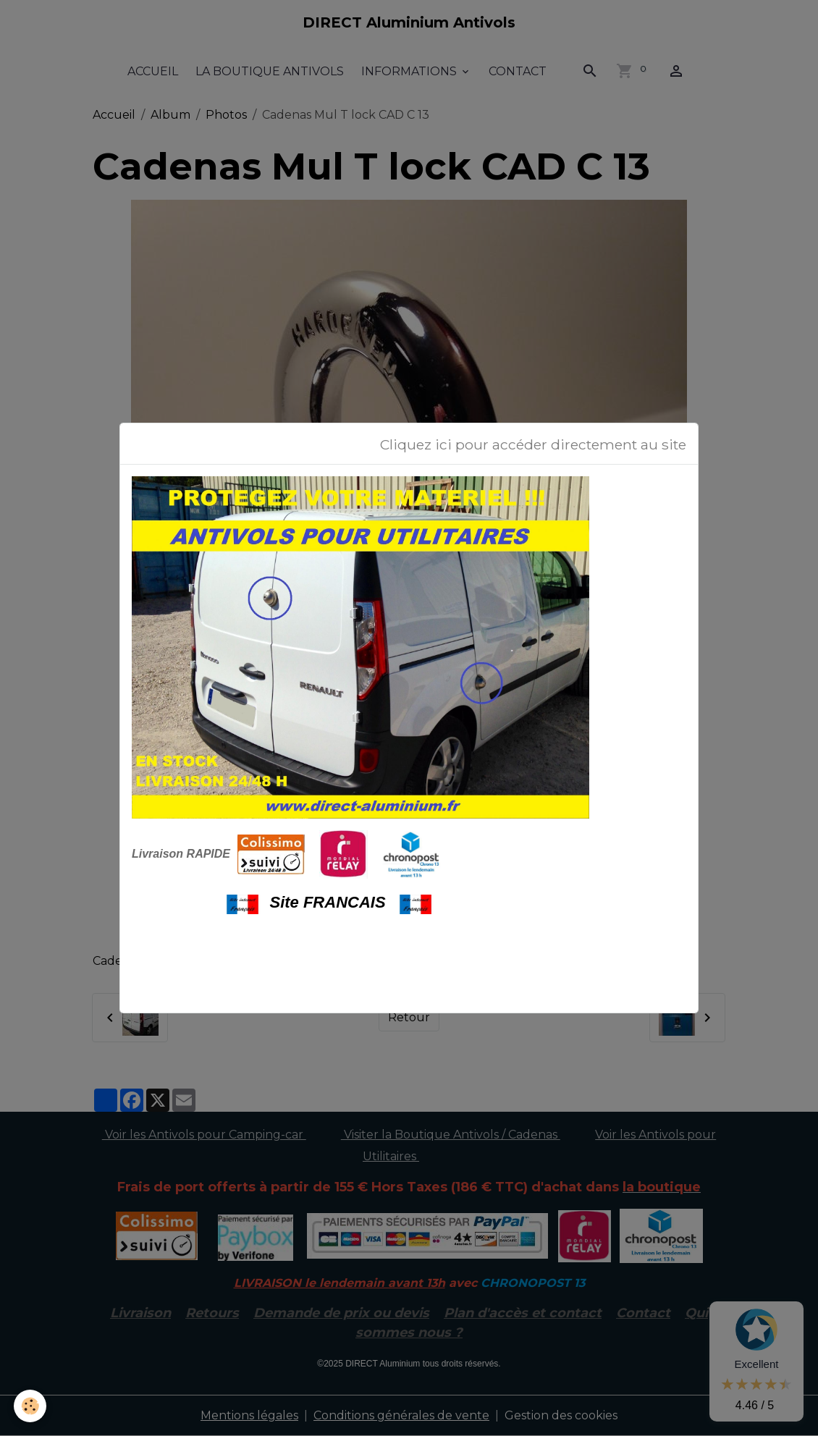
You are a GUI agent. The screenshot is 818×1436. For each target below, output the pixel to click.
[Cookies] (30, 1406)
